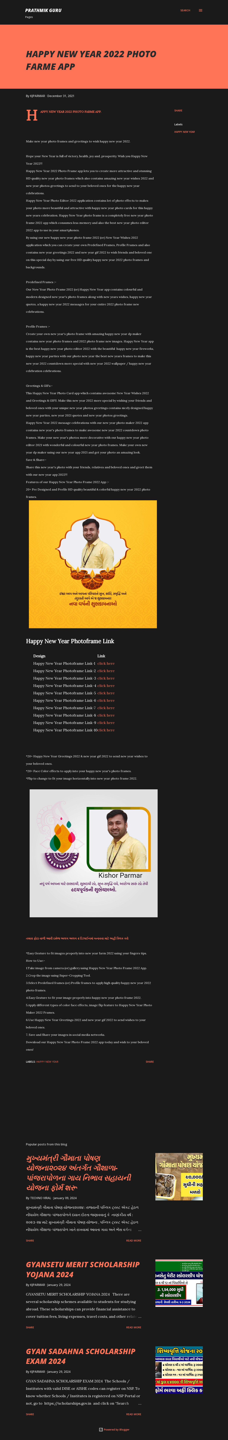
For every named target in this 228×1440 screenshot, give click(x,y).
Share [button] (178, 110)
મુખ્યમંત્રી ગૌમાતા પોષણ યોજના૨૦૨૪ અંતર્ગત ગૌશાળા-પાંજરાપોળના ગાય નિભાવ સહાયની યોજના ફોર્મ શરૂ (78, 1173)
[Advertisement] (88, 1096)
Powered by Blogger (114, 1429)
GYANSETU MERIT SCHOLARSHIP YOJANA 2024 (83, 1269)
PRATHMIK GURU (43, 10)
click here (106, 663)
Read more (133, 1240)
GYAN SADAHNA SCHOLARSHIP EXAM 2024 (80, 1356)
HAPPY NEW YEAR (184, 132)
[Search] (185, 10)
